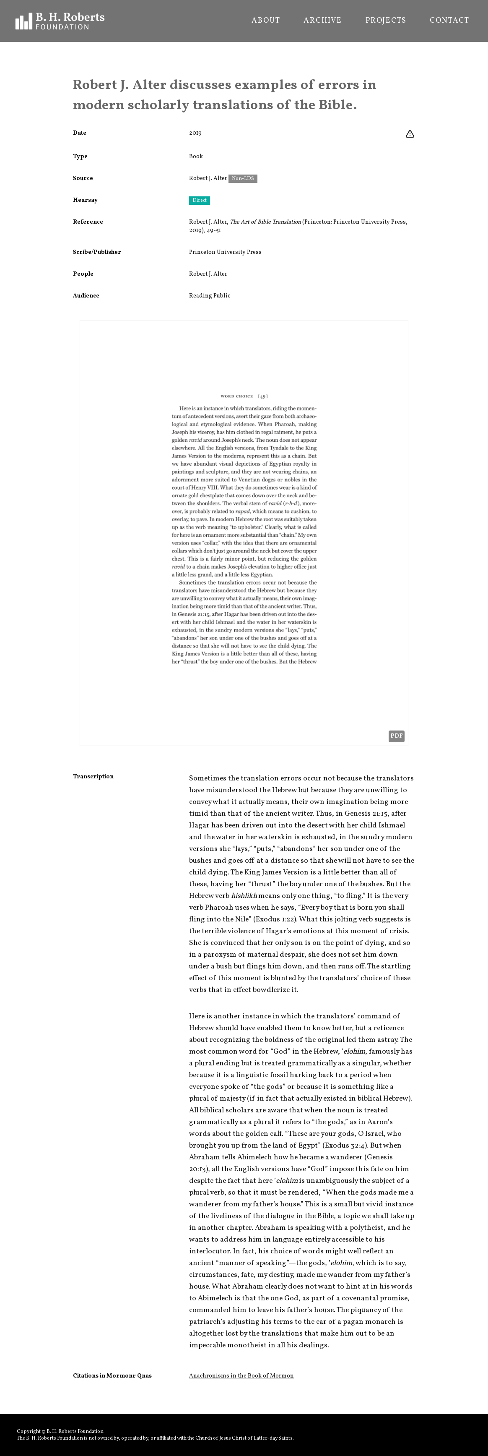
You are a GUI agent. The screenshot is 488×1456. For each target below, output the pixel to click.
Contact (450, 21)
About (266, 21)
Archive (323, 21)
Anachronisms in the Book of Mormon (241, 1376)
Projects (386, 21)
